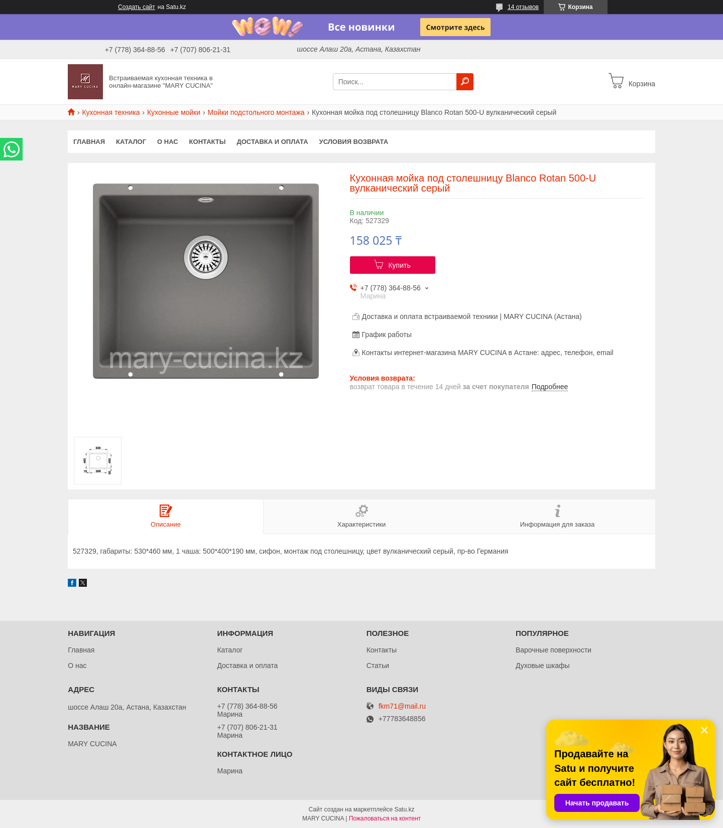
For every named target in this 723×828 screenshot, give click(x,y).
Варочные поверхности (553, 650)
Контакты (207, 141)
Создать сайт (136, 7)
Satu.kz (404, 809)
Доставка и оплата (272, 141)
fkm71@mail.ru (402, 706)
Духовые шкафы (543, 665)
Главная (89, 141)
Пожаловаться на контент (385, 818)
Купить (399, 265)
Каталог (131, 141)
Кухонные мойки (173, 112)
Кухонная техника (111, 112)
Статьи (378, 665)
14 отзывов (523, 7)
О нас (167, 141)
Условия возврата (354, 141)
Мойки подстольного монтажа (256, 112)
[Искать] (464, 81)
